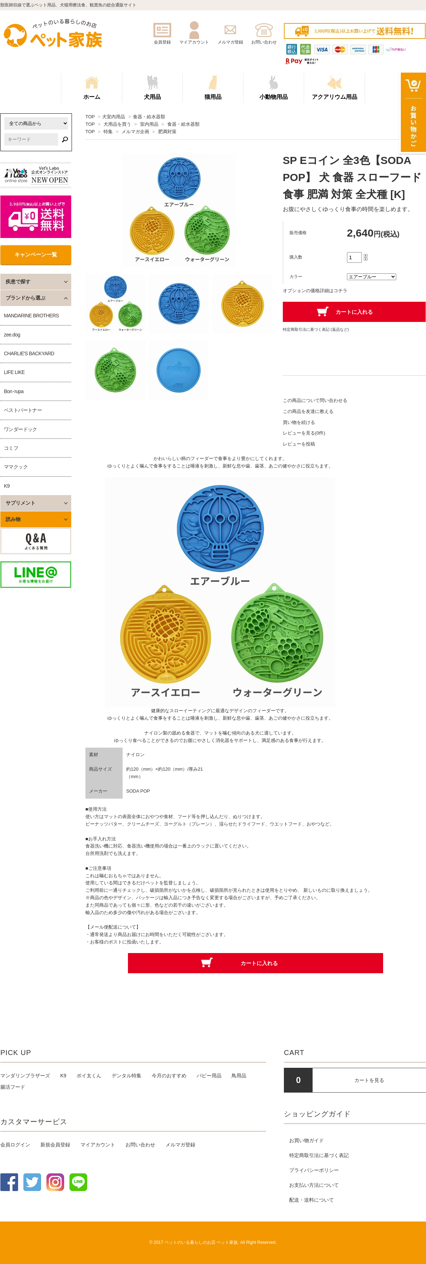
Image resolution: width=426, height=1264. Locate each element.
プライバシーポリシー (314, 1170)
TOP (90, 116)
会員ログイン (15, 1144)
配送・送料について (311, 1200)
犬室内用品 (113, 116)
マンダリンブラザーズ (25, 1075)
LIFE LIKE (14, 372)
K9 (7, 486)
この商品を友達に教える (308, 411)
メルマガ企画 (135, 131)
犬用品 (152, 87)
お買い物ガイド (306, 1140)
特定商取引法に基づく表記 (319, 1155)
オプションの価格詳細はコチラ (315, 290)
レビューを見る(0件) (304, 433)
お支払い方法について (314, 1185)
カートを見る (369, 1080)
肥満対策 (167, 131)
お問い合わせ (140, 1144)
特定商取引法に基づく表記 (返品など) (316, 329)
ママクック (16, 467)
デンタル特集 (126, 1075)
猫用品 (213, 87)
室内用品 (149, 124)
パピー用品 (209, 1075)
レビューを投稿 (299, 444)
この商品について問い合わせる (315, 400)
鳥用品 (238, 1075)
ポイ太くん (89, 1075)
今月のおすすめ (169, 1075)
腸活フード (12, 1087)
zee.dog (12, 335)
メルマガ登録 (180, 1144)
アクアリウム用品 (334, 87)
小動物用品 (273, 87)
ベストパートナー (23, 410)
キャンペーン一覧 (36, 254)
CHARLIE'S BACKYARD (29, 353)
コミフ (11, 448)
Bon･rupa (13, 391)
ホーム (92, 87)
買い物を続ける (299, 422)
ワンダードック (20, 429)
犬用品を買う (117, 124)
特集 (108, 131)
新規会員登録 (55, 1144)
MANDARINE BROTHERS (31, 315)
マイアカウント (97, 1144)
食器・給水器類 (149, 116)
